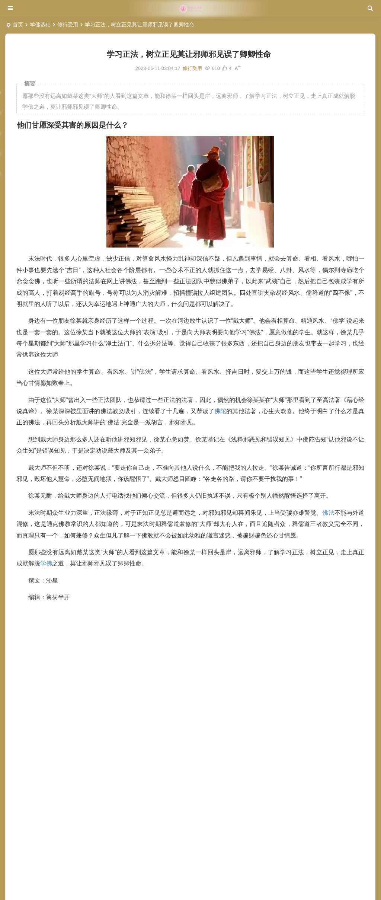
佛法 (328, 513)
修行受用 (67, 25)
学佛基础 (40, 25)
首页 (18, 25)
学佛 (46, 563)
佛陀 (220, 411)
